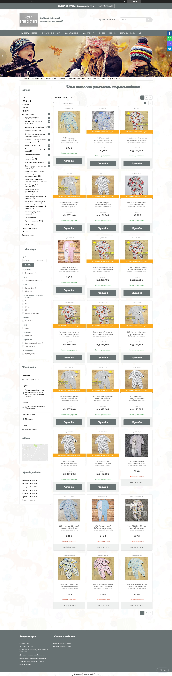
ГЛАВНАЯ (25, 111)
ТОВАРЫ (26, 78)
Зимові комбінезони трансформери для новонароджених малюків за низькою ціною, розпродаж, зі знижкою (35, 194)
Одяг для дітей (36, 78)
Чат (163, 670)
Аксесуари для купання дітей (35, 162)
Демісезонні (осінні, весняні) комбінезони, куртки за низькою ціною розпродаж (36, 174)
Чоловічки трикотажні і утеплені (55, 78)
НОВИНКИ (112, 33)
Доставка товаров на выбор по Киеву (33, 655)
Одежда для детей (29, 33)
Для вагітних (29, 224)
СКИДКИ (102, 33)
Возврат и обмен (28, 235)
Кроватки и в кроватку (51, 33)
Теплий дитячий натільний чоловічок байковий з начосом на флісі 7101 (69, 205)
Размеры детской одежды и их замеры (33, 658)
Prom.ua (96, 674)
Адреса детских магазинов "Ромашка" (33, 661)
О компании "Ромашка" (30, 228)
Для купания (88, 33)
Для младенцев (71, 33)
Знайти (28, 265)
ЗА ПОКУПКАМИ (105, 6)
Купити (69, 161)
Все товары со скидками (62, 643)
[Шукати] (149, 19)
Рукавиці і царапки (31, 130)
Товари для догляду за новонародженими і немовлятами (32, 157)
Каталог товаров (28, 114)
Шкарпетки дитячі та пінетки (34, 127)
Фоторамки (29, 217)
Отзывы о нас (24, 643)
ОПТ (23, 98)
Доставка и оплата (127, 33)
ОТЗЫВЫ (25, 232)
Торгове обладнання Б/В (33, 221)
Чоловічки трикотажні (77, 78)
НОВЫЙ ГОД (26, 101)
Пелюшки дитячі (30, 145)
